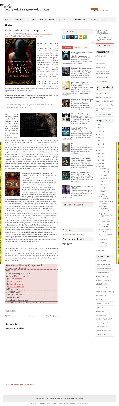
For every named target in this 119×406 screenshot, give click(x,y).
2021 (99, 141)
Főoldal (8, 20)
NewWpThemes (41, 403)
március (102, 239)
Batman (98, 60)
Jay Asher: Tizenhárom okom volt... (106, 215)
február (102, 243)
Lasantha (60, 403)
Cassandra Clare (101, 272)
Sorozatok (31, 20)
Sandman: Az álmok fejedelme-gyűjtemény (103, 72)
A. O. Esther (100, 261)
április (102, 194)
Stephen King (100, 334)
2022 (99, 137)
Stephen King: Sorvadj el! (80, 114)
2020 (99, 144)
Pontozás (67, 19)
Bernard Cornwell (101, 264)
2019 (99, 147)
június (102, 188)
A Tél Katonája (100, 56)
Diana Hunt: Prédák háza (80, 172)
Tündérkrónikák (16, 36)
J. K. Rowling (100, 288)
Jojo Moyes (99, 299)
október (102, 175)
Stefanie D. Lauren (102, 331)
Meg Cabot (99, 315)
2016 (99, 157)
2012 (99, 250)
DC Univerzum (101, 64)
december (103, 169)
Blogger (80, 398)
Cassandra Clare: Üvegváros (105, 226)
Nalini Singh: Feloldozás (103, 197)
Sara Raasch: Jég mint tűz (80, 158)
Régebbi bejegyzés (52, 316)
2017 (99, 153)
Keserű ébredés (15, 278)
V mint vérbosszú (101, 81)
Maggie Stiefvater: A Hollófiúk (106, 202)
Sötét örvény (100, 93)
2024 (99, 131)
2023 (99, 134)
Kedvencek (67, 47)
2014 (99, 163)
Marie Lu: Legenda (78, 144)
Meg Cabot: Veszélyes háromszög (104, 208)
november (103, 172)
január (102, 246)
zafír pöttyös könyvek (103, 114)
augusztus (103, 181)
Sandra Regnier (101, 323)
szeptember (104, 178)
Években (54, 19)
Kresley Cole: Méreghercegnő (82, 100)
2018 (99, 150)
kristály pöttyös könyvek (104, 101)
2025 (99, 128)
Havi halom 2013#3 (106, 235)
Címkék (77, 47)
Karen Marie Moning (46, 34)
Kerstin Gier (100, 307)
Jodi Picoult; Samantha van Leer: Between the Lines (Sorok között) (81, 84)
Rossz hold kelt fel (16, 286)
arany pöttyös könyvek (103, 97)
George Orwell (100, 276)
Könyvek (20, 19)
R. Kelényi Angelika (102, 319)
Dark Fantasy (29, 34)
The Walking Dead (102, 77)
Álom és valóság (15, 281)
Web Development (83, 403)
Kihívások (10, 24)
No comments (38, 36)
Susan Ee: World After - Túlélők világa (79, 129)
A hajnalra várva (15, 284)
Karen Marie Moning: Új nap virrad (26, 30)
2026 (99, 125)
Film (86, 47)
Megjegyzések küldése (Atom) (24, 384)
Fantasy (36, 34)
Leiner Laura (100, 311)
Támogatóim (81, 19)
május (102, 191)
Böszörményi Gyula (102, 268)
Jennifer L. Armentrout (103, 292)
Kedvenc (7, 36)
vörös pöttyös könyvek (103, 109)
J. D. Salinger (100, 284)
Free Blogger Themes (70, 403)
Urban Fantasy (26, 36)
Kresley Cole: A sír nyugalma (81, 68)
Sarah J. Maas (100, 327)
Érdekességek (97, 19)
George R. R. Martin (102, 280)
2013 (99, 166)
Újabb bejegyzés (10, 316)
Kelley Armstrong (101, 303)
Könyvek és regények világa (27, 9)
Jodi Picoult (99, 296)
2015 (99, 160)
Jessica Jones (100, 68)
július (101, 185)
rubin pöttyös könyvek (103, 105)
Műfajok (42, 20)
